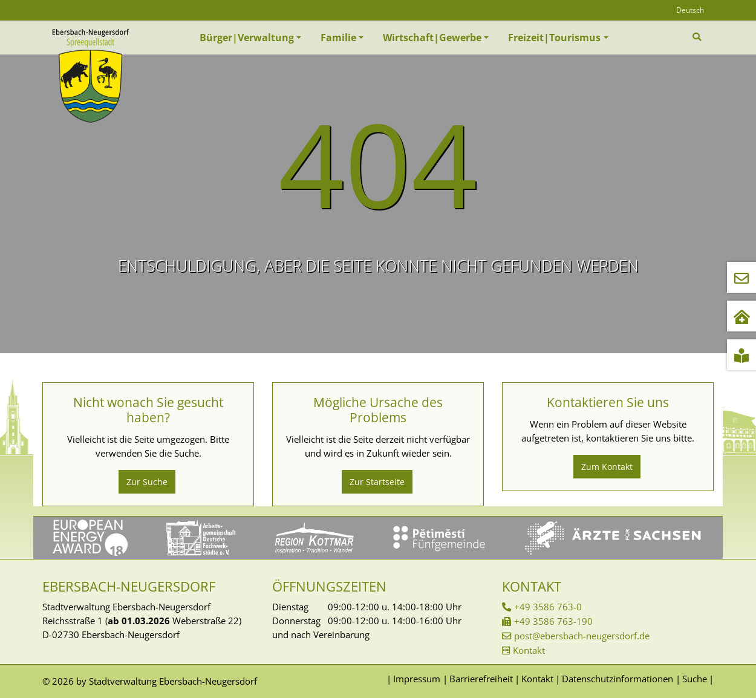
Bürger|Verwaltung (247, 37)
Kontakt (529, 650)
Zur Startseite (377, 482)
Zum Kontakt (607, 466)
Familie (338, 37)
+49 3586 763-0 (548, 607)
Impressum (416, 679)
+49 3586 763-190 (553, 621)
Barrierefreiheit (481, 679)
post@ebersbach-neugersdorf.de (582, 636)
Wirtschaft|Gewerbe (432, 37)
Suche (694, 679)
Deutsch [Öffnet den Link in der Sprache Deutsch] (690, 10)
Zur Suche (147, 482)
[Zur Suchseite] (698, 36)
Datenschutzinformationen (617, 679)
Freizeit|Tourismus (554, 37)
